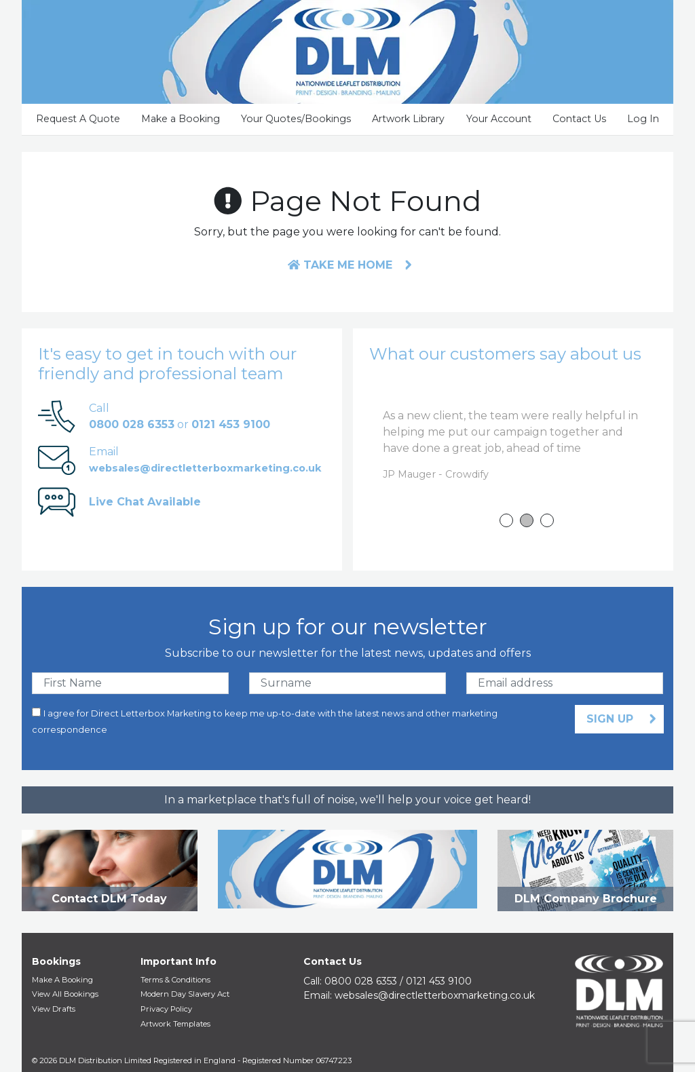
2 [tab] (526, 520)
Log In (643, 119)
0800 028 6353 (360, 981)
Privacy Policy (166, 1009)
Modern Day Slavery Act (184, 994)
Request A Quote (78, 119)
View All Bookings (65, 994)
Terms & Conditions (175, 979)
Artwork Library (408, 119)
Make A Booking (62, 979)
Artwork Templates (175, 1024)
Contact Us (579, 119)
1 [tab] (506, 520)
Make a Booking (180, 119)
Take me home (340, 265)
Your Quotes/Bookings (296, 119)
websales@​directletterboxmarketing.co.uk (435, 995)
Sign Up (611, 718)
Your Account (498, 119)
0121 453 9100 (439, 981)
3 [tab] (547, 520)
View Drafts (53, 1009)
